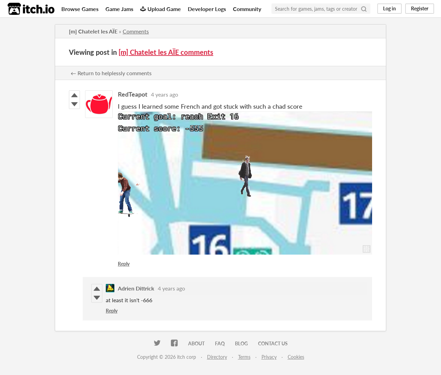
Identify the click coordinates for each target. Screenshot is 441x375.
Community (247, 9)
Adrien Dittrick (136, 288)
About (196, 343)
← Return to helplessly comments (111, 73)
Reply (124, 264)
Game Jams (119, 9)
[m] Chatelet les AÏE (93, 31)
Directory (217, 357)
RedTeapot (132, 94)
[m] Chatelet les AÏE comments (166, 52)
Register (419, 8)
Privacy (269, 357)
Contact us (273, 343)
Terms (244, 357)
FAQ (220, 343)
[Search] (363, 8)
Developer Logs (207, 9)
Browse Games (80, 9)
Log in (389, 8)
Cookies (296, 357)
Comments (136, 31)
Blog (241, 343)
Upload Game (160, 9)
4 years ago (164, 94)
